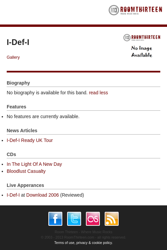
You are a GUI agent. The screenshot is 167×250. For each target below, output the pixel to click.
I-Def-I (13, 195)
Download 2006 (42, 195)
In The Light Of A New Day (34, 164)
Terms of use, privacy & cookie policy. (83, 243)
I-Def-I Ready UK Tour (30, 140)
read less (98, 92)
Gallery (13, 57)
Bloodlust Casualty (26, 171)
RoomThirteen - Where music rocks (135, 12)
